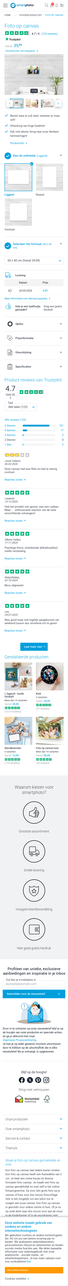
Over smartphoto (17, 1129)
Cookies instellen (17, 1278)
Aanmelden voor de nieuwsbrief (26, 994)
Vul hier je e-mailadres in (21, 980)
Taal (10, 402)
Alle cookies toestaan (17, 1270)
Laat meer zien (33, 646)
